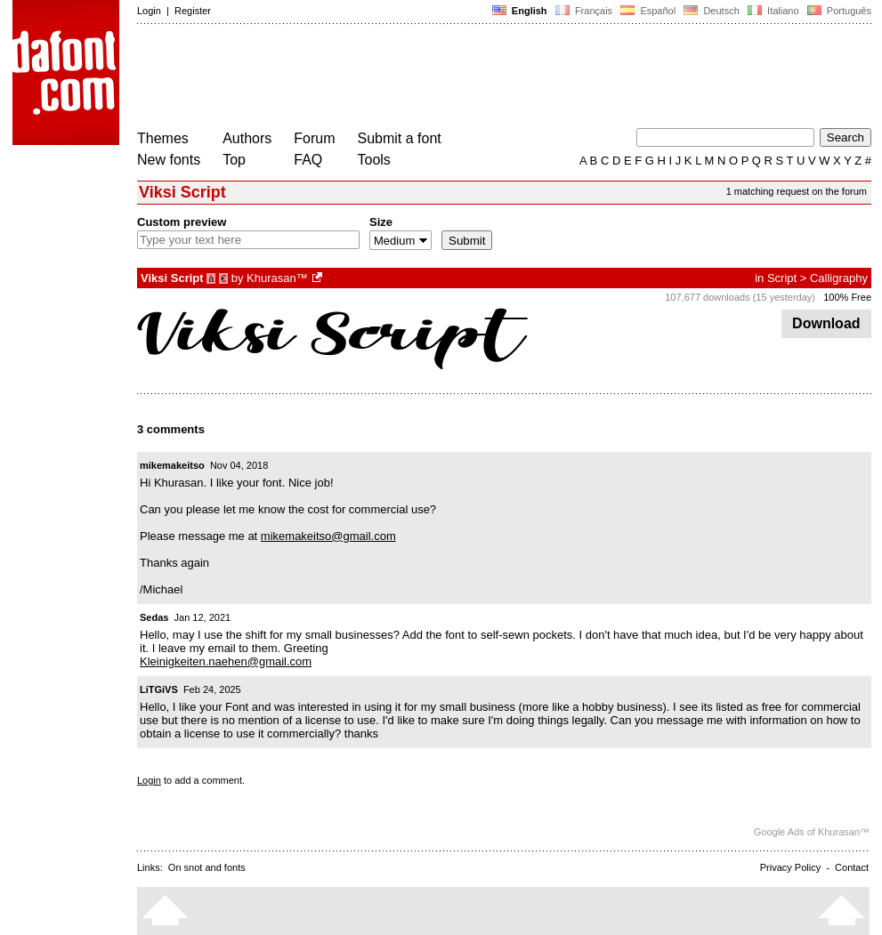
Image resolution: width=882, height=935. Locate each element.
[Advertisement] (461, 78)
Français (584, 10)
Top (234, 159)
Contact (852, 867)
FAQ (308, 159)
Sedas (154, 617)
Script (782, 278)
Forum (314, 138)
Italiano (773, 10)
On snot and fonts (207, 867)
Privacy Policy (790, 867)
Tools (374, 159)
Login (149, 10)
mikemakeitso (172, 465)
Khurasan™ (277, 278)
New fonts (168, 159)
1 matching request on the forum (796, 191)
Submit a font (399, 138)
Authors (247, 138)
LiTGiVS (159, 689)
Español (648, 10)
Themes (163, 138)
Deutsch (711, 10)
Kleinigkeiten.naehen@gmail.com (226, 661)
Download (826, 323)
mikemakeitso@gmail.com (328, 536)
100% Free (847, 297)
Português (838, 10)
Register (192, 10)
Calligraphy (839, 278)
